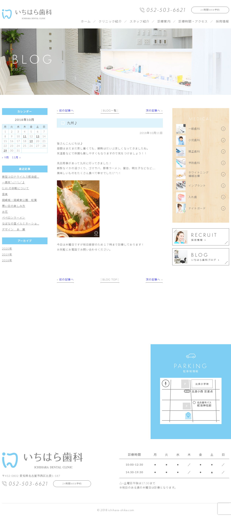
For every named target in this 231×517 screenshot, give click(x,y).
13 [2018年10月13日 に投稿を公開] (38, 136)
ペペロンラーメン (13, 217)
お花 (5, 211)
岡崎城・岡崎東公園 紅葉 (19, 200)
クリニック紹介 (110, 21)
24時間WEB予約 (210, 9)
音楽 (5, 194)
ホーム (86, 21)
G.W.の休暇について (15, 188)
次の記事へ (153, 110)
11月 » (16, 157)
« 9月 (5, 157)
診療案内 (164, 21)
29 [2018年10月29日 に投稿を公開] (5, 150)
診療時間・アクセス (193, 21)
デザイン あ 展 (13, 229)
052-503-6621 (166, 9)
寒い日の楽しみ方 (13, 205)
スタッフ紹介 (139, 21)
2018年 (7, 260)
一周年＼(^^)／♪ (13, 182)
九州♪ (72, 123)
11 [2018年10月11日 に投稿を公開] (24, 136)
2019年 (7, 254)
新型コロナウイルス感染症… (20, 176)
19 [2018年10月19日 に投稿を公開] (31, 141)
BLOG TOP (110, 279)
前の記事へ (66, 110)
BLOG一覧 (110, 110)
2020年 (7, 248)
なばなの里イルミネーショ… (20, 223)
